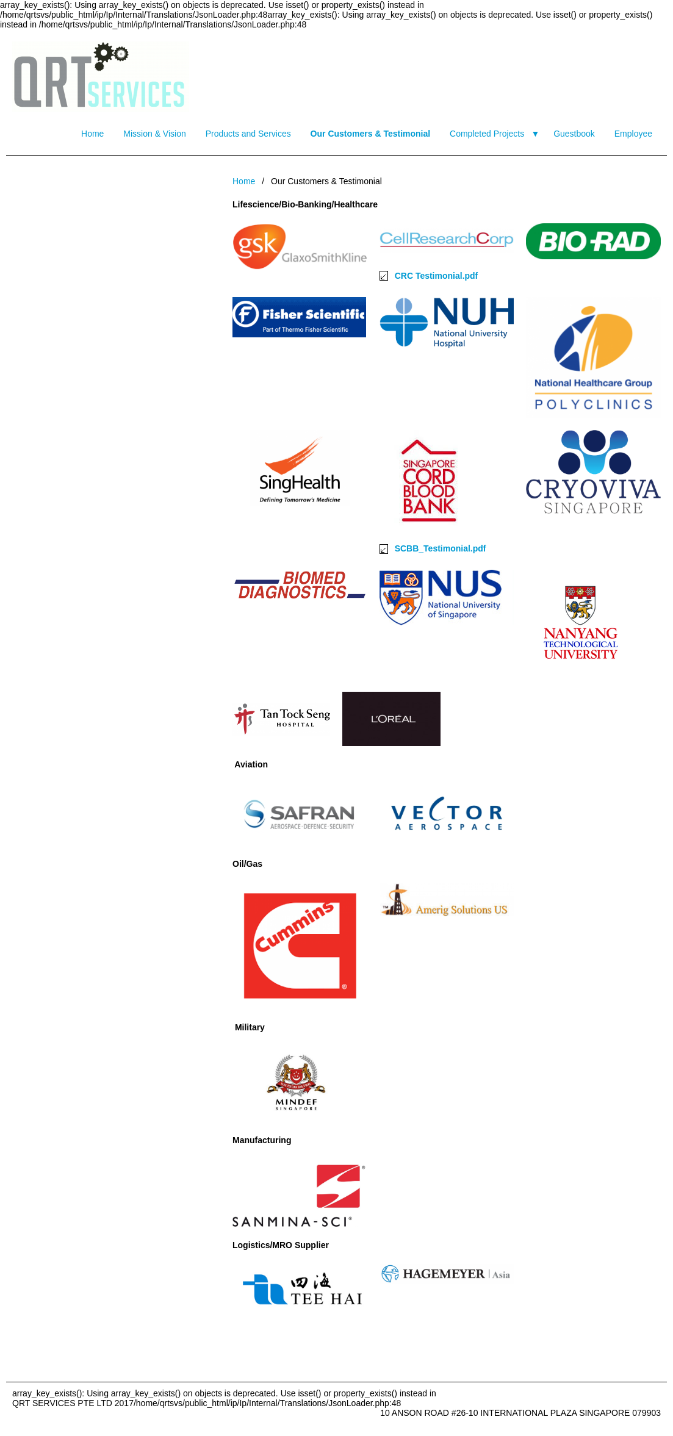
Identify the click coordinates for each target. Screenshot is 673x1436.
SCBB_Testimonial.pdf (440, 548)
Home (92, 133)
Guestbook (574, 133)
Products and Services (248, 133)
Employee (633, 133)
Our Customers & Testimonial (371, 133)
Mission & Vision (154, 133)
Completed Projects (487, 133)
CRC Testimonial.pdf (436, 276)
